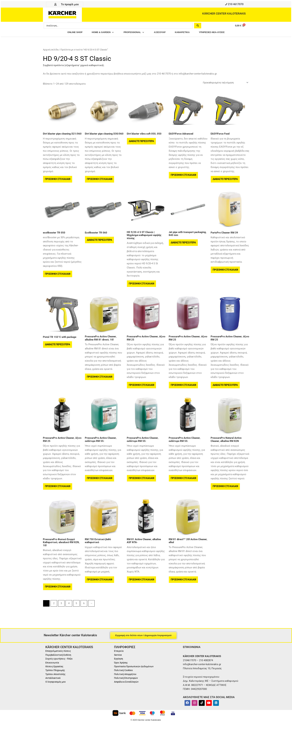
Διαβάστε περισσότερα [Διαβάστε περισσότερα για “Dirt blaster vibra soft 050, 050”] (141, 142)
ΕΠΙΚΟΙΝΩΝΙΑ (192, 653)
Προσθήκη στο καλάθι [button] (57, 180)
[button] (99, 33)
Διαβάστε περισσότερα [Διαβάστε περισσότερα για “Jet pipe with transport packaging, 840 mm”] (183, 245)
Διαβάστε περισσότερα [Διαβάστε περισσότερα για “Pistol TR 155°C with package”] (57, 347)
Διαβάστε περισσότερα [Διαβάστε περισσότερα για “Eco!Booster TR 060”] (99, 242)
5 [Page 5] (76, 609)
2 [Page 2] (53, 609)
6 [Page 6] (84, 609)
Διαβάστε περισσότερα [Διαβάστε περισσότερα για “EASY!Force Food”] (225, 180)
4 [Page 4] (68, 609)
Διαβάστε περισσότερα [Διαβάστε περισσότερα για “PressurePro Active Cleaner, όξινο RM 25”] (225, 388)
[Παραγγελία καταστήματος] (223, 83)
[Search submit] (197, 26)
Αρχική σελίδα (50, 50)
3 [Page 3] (61, 609)
